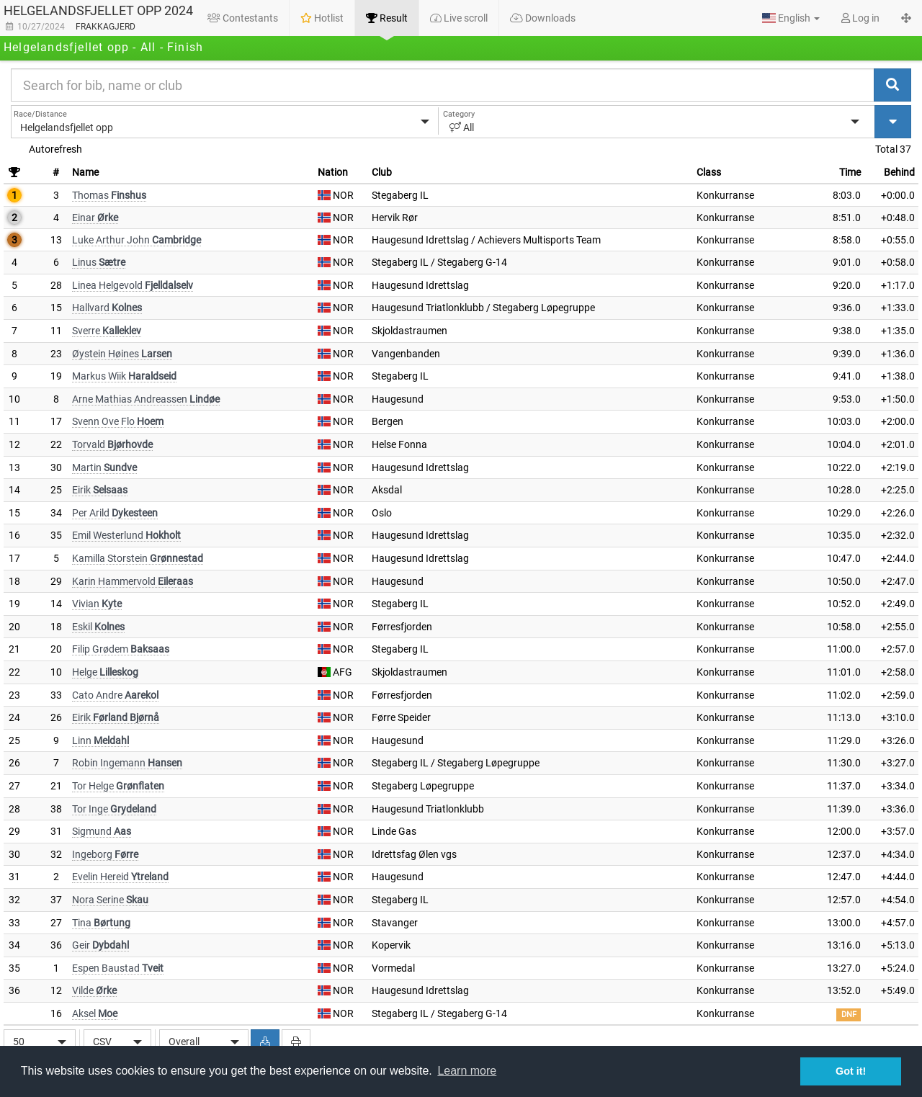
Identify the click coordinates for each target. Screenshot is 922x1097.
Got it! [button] (851, 1071)
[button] (791, 18)
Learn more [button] (466, 1071)
